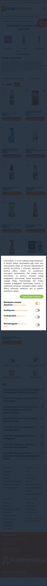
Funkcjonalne (10, 316)
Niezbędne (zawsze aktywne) (12, 303)
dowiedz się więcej (19, 305)
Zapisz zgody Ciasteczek (31, 296)
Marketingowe (10, 324)
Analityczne (9, 310)
